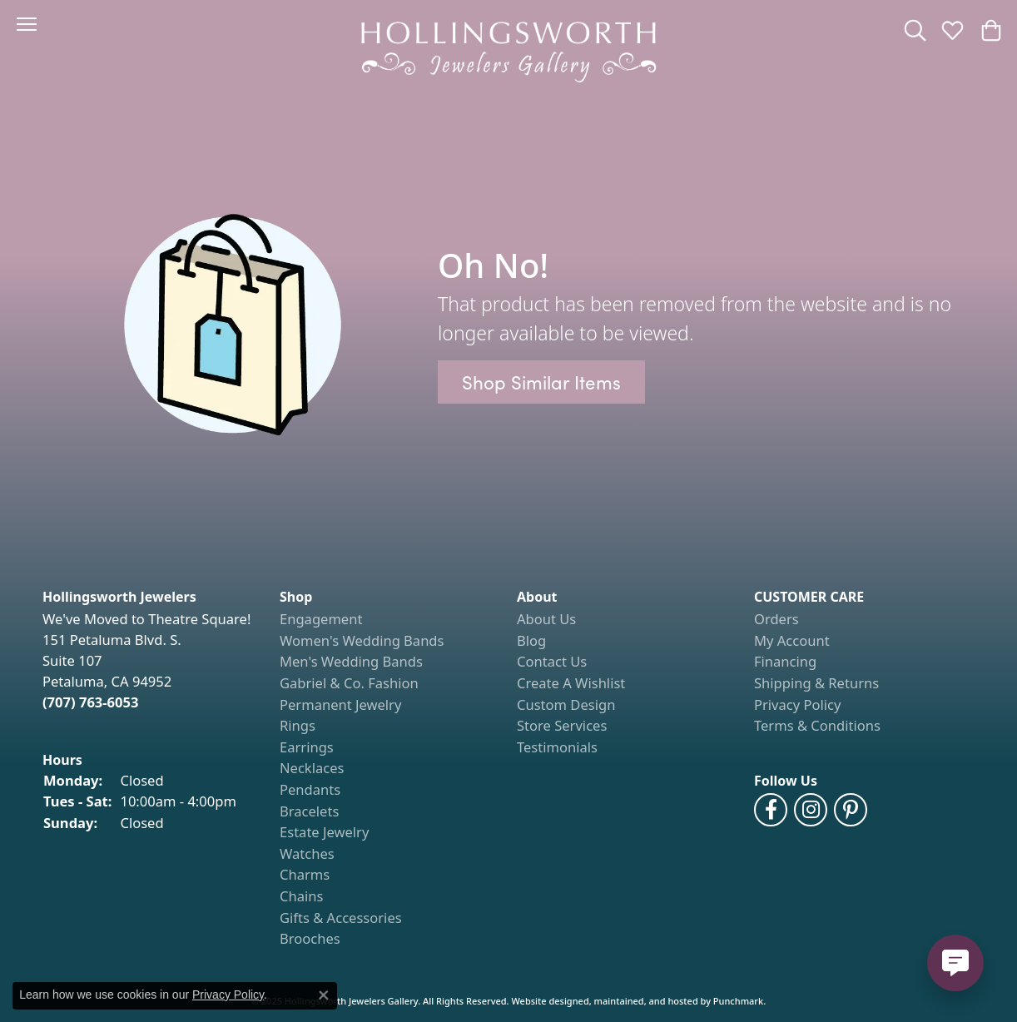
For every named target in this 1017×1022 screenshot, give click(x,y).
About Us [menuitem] (546, 619)
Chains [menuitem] (301, 896)
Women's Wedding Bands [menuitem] (362, 640)
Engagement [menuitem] (321, 619)
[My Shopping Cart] (990, 30)
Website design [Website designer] (544, 1000)
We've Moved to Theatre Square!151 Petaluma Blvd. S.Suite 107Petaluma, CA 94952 (146, 660)
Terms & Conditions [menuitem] (817, 725)
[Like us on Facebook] (770, 809)
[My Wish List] (952, 30)
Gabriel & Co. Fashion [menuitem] (349, 683)
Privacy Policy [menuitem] (797, 704)
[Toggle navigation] (26, 24)
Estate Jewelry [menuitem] (324, 832)
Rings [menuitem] (297, 725)
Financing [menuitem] (785, 661)
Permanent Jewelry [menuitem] (340, 704)
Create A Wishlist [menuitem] (571, 683)
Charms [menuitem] (305, 874)
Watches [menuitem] (307, 853)
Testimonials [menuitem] (557, 747)
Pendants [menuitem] (310, 789)
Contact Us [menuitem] (552, 661)
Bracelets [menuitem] (309, 811)
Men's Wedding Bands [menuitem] (351, 661)
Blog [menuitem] (531, 640)
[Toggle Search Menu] (915, 30)
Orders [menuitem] (776, 619)
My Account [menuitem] (792, 640)
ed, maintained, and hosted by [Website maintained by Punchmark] (644, 1000)
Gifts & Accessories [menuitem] (341, 917)
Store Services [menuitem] (562, 725)
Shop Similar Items (541, 381)
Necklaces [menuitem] (312, 768)
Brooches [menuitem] (310, 938)
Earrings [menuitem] (307, 747)
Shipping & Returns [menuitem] (816, 683)
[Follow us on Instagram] (810, 809)
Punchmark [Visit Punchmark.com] (738, 1000)
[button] (152, 597)
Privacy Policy (228, 994)
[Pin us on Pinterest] (850, 809)
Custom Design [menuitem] (566, 704)
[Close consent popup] (324, 995)
